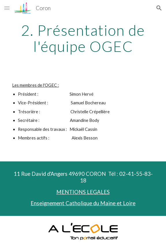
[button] (7, 8)
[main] (83, 38)
